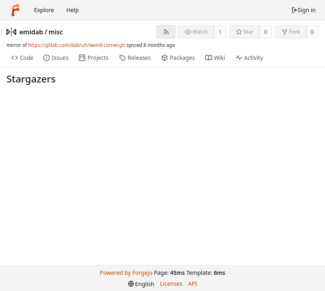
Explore (44, 10)
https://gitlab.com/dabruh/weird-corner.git (76, 45)
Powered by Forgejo (126, 272)
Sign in (303, 10)
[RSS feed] (165, 31)
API (192, 283)
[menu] (141, 284)
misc (56, 32)
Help (72, 10)
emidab (31, 32)
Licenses (171, 283)
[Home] (15, 10)
